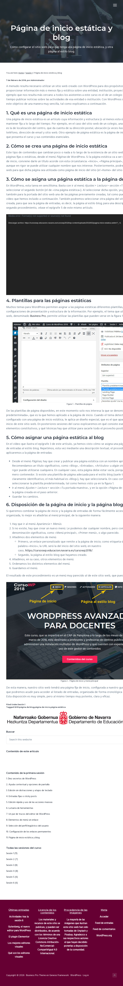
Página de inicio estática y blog (24, 838)
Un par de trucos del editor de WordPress (29, 814)
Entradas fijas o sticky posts (23, 796)
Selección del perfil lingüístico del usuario (29, 826)
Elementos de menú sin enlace (23, 820)
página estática (58, 707)
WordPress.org (104, 936)
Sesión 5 (10, 877)
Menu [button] (114, 5)
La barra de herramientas (21, 808)
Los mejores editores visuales (19, 945)
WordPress (75, 975)
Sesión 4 (10, 871)
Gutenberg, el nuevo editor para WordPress (19, 929)
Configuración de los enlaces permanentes (30, 832)
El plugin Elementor (19, 937)
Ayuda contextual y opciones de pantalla (29, 785)
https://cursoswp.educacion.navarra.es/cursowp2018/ (58, 550)
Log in (86, 975)
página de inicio (42, 707)
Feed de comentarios (104, 929)
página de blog (26, 707)
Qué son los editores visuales (19, 955)
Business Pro (38, 316)
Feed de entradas (104, 923)
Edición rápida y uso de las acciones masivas (31, 802)
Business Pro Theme (36, 975)
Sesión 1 (21, 704)
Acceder (104, 917)
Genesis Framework (59, 975)
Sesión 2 (10, 859)
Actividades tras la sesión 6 (19, 919)
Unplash (81, 931)
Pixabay (68, 935)
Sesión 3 (10, 865)
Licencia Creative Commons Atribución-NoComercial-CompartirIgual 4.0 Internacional (47, 945)
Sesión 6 (10, 883)
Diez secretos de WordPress (22, 779)
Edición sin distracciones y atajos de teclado (30, 790)
